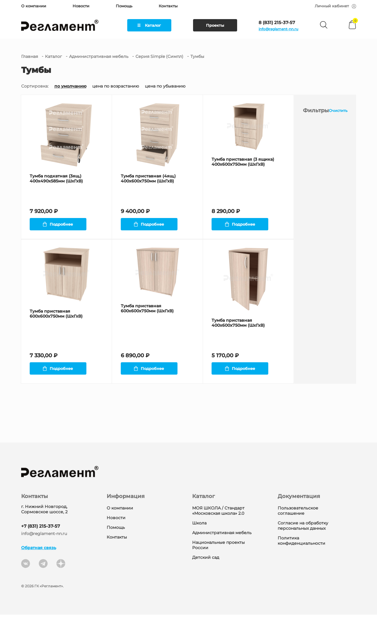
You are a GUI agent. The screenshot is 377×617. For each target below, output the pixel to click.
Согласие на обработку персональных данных (303, 528)
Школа (199, 525)
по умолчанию (70, 86)
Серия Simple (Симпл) (159, 56)
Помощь (124, 6)
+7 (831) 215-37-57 (40, 528)
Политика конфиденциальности (301, 543)
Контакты (168, 6)
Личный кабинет (335, 6)
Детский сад (205, 559)
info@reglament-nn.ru (278, 29)
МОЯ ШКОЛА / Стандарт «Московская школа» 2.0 (218, 513)
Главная (29, 56)
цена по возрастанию (115, 86)
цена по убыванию (165, 86)
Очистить (338, 110)
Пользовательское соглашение (298, 513)
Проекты (215, 25)
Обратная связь (38, 550)
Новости (81, 6)
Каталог (149, 25)
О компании (33, 6)
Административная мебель (98, 56)
